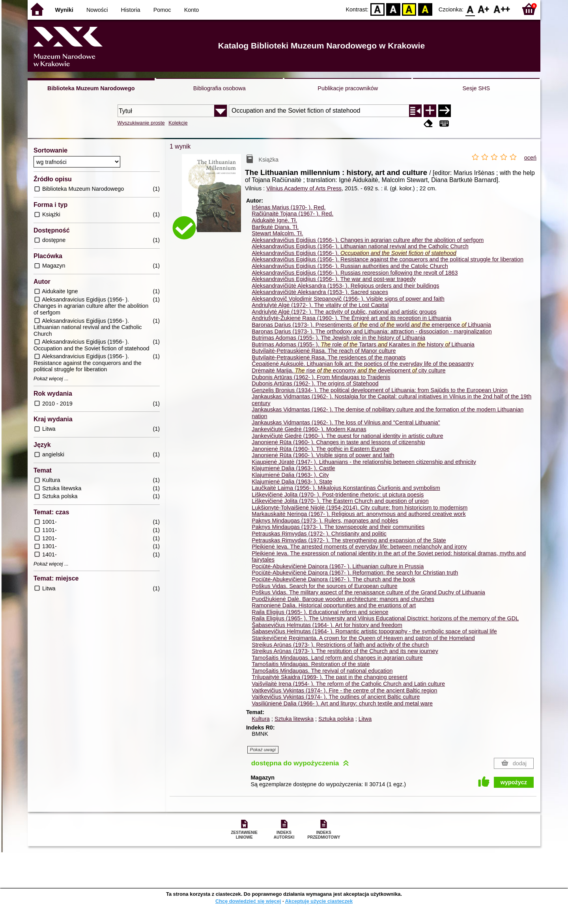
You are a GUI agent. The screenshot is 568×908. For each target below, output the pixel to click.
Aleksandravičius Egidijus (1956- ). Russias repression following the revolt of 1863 (355, 273)
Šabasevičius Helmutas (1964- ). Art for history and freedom (327, 625)
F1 (484, 9)
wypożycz (514, 782)
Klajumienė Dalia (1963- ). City (290, 475)
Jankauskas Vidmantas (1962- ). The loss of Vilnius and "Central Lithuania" (346, 422)
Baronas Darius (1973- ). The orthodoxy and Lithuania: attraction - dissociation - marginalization (371, 331)
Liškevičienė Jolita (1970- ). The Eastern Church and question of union (340, 501)
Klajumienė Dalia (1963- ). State (292, 481)
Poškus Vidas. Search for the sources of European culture (324, 586)
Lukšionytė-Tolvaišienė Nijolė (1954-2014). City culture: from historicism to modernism (359, 507)
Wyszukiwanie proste (141, 123)
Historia (130, 10)
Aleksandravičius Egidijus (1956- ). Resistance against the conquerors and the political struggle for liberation (387, 259)
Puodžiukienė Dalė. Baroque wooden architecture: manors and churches (343, 599)
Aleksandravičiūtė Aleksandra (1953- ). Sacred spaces (320, 292)
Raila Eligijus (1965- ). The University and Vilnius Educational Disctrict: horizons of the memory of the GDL (385, 618)
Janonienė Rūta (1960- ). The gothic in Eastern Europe (320, 449)
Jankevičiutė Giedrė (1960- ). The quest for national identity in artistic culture (347, 436)
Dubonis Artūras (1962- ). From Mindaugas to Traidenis (321, 377)
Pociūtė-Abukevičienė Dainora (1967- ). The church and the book (333, 579)
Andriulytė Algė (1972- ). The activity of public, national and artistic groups (344, 312)
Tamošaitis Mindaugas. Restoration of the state (311, 664)
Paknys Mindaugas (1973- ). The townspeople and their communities (338, 527)
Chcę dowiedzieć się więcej (248, 901)
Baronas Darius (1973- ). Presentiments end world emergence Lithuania (371, 325)
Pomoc (162, 10)
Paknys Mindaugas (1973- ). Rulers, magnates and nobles (325, 520)
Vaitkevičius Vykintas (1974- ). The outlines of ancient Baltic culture (336, 697)
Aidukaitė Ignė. (274, 220)
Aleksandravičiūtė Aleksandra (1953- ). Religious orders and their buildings (345, 286)
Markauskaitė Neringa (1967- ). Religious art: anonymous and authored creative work (358, 514)
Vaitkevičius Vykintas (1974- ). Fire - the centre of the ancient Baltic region (344, 690)
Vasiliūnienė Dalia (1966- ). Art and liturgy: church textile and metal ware (342, 703)
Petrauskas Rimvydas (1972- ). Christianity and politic (319, 533)
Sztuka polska (336, 719)
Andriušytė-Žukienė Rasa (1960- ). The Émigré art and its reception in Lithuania (351, 318)
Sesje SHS (476, 88)
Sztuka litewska (294, 719)
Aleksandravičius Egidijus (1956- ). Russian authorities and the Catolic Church (350, 266)
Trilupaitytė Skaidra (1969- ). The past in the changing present (329, 677)
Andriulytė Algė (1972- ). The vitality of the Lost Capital (320, 305)
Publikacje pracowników (348, 88)
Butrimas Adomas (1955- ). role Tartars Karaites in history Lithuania (363, 344)
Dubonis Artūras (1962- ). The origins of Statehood (315, 383)
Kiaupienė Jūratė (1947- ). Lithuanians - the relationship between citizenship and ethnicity (364, 462)
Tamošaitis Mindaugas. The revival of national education (322, 671)
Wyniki (64, 10)
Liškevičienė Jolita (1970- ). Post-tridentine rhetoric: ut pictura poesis (338, 494)
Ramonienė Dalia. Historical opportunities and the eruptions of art (334, 605)
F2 (502, 9)
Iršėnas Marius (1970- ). (288, 207)
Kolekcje (177, 123)
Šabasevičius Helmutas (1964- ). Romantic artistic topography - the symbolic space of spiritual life (374, 631)
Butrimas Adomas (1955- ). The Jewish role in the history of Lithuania (338, 338)
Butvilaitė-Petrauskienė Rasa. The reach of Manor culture (324, 351)
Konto (191, 10)
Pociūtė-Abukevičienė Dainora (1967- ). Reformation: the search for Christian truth (355, 572)
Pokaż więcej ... (51, 378)
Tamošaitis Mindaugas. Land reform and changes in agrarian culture (337, 658)
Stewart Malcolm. (277, 233)
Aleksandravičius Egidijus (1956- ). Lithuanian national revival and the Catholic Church (360, 246)
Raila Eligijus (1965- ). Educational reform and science (320, 612)
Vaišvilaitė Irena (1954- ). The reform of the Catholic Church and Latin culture (348, 684)
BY (425, 9)
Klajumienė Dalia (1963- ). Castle (293, 468)
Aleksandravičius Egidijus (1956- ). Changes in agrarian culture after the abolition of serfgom (368, 240)
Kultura (261, 719)
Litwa (365, 719)
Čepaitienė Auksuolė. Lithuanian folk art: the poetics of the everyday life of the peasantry (362, 364)
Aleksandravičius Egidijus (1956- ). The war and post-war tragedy (334, 279)
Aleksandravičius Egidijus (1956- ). (354, 253)
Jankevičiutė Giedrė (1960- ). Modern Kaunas (309, 429)
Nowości (97, 10)
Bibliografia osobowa (219, 88)
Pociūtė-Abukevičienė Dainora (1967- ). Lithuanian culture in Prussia (338, 566)
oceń (530, 157)
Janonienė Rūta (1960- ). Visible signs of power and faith (323, 455)
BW (393, 9)
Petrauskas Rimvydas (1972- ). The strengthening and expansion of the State (349, 540)
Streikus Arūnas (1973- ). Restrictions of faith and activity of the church (340, 645)
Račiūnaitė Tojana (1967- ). (292, 213)
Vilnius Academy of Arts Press (304, 188)
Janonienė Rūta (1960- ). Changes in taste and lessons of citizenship (338, 442)
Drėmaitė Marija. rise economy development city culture (348, 370)
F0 (470, 9)
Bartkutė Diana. (275, 227)
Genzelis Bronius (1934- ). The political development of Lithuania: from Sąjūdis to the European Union (380, 390)
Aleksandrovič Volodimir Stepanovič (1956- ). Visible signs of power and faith (348, 299)
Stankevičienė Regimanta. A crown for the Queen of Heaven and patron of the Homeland (363, 638)
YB (409, 9)
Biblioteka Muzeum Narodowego (91, 88)
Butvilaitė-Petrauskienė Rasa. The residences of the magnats (328, 357)
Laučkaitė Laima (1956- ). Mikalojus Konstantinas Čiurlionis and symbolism (346, 488)
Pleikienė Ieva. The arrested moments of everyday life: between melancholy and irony (359, 546)
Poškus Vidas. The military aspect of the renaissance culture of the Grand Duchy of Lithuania (368, 592)
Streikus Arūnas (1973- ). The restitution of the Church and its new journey (345, 651)
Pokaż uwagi (263, 749)
